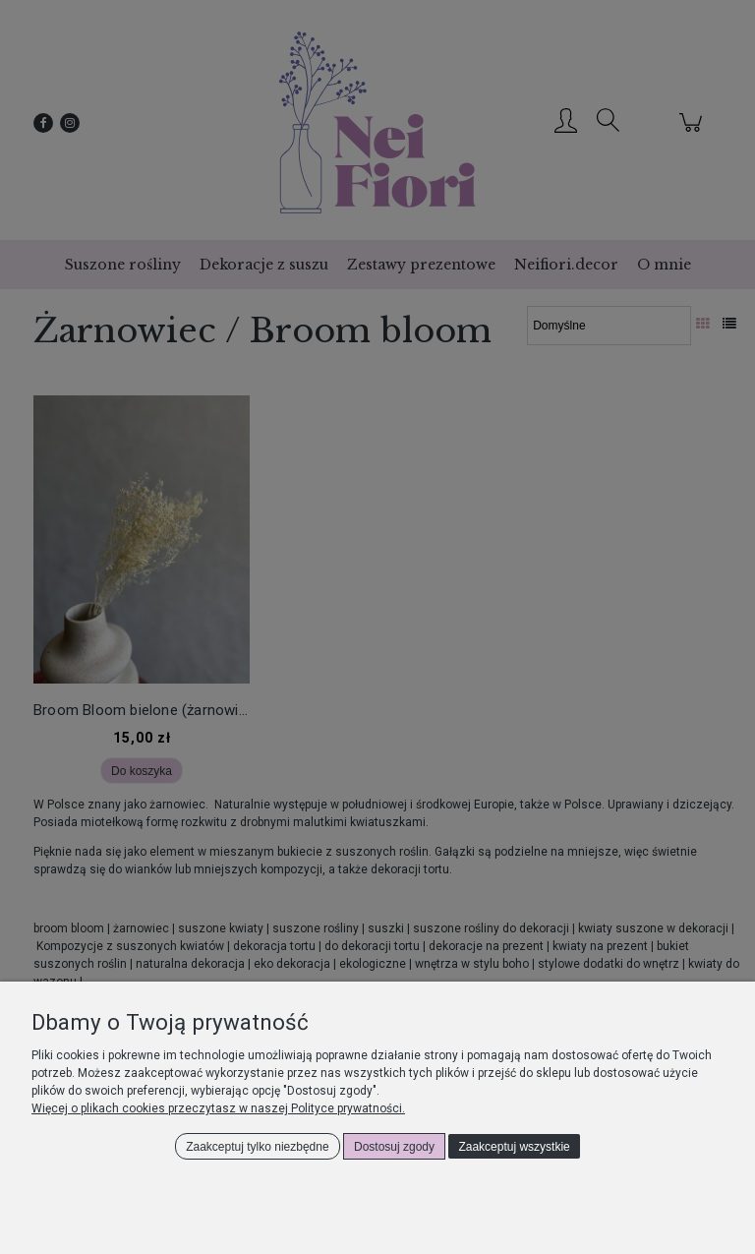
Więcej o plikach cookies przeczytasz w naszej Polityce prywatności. (218, 1108)
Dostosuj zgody (394, 1147)
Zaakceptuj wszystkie (513, 1147)
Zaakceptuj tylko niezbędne (257, 1147)
